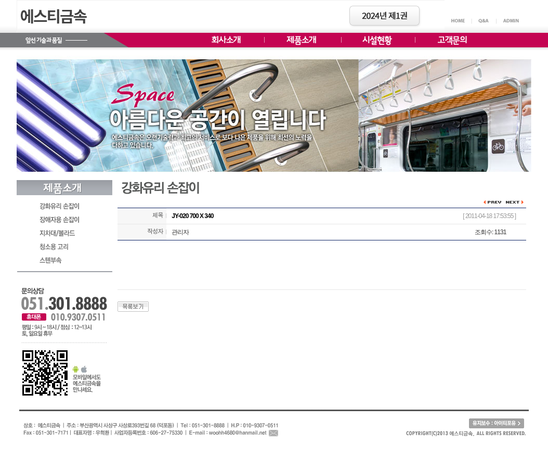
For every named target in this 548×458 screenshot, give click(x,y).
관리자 (180, 232)
